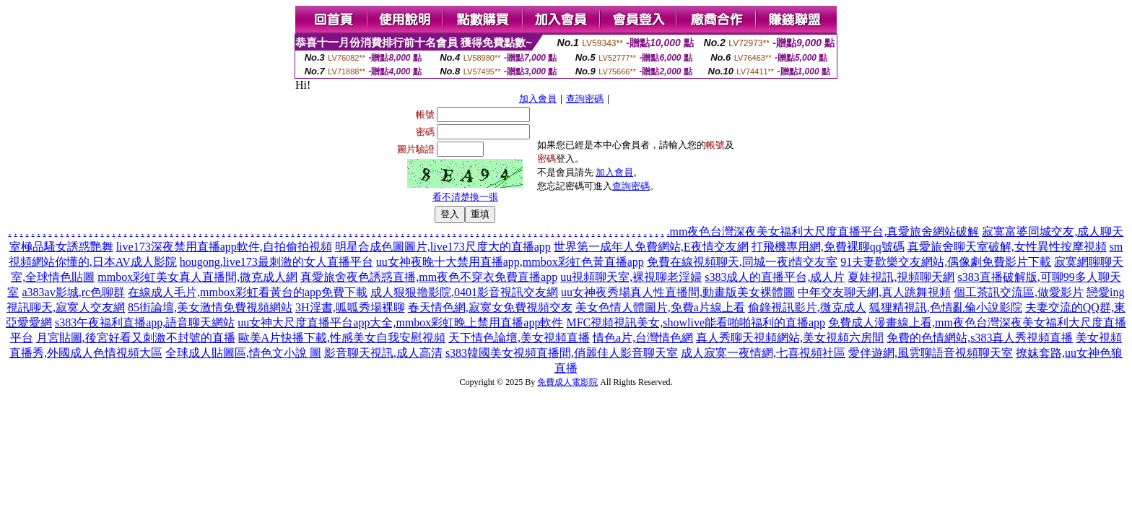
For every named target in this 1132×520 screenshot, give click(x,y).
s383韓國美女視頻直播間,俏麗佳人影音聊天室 (561, 353)
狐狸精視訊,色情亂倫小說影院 (945, 307)
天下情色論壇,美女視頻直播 (519, 338)
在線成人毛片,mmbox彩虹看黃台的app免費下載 (247, 292)
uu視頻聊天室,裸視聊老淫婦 (631, 277)
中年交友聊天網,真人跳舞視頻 (874, 292)
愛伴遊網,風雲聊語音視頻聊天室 (930, 353)
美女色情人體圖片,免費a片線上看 (660, 307)
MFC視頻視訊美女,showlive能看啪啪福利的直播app (695, 322)
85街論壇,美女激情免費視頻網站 (210, 307)
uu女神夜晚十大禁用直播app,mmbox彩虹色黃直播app (510, 262)
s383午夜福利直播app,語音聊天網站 (145, 322)
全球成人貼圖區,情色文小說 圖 (243, 353)
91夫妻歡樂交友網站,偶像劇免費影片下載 (945, 262)
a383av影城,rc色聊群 (73, 292)
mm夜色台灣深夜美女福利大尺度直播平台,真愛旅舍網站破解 (825, 231)
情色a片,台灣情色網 (643, 338)
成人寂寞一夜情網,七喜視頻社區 (763, 353)
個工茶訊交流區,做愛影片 (1019, 292)
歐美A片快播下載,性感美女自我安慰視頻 (342, 338)
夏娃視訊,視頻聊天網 (901, 277)
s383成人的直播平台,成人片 (775, 277)
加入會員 (538, 98)
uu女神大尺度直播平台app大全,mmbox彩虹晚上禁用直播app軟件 (400, 322)
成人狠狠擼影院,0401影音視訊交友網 (464, 292)
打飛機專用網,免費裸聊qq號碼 (828, 246)
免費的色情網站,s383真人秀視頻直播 (980, 338)
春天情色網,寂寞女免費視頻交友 (490, 307)
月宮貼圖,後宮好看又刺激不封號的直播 (135, 338)
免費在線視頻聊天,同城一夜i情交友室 (742, 262)
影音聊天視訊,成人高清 (383, 353)
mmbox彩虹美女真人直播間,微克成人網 (197, 277)
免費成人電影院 (567, 382)
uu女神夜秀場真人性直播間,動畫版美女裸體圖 (678, 292)
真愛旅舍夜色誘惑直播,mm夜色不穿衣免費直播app (428, 277)
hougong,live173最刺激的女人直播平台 (276, 262)
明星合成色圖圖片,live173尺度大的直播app (443, 246)
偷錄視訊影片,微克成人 (807, 307)
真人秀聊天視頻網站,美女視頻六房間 (790, 338)
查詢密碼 (585, 98)
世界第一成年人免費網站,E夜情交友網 (651, 246)
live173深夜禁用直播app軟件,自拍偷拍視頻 (224, 246)
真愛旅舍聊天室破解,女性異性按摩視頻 (1007, 246)
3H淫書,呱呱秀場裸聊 (350, 307)
